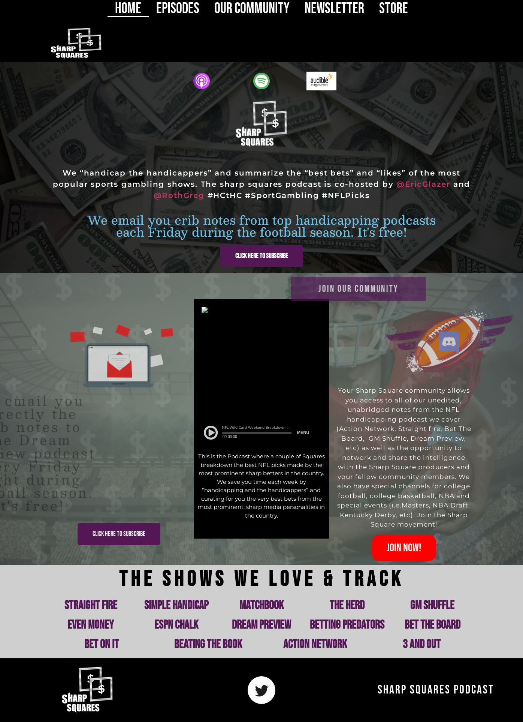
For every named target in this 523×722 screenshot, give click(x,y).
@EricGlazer (423, 184)
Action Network (315, 644)
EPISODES (177, 8)
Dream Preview (261, 625)
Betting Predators (347, 625)
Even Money (90, 625)
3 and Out (422, 644)
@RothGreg (179, 195)
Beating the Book (208, 644)
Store (393, 8)
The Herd (347, 605)
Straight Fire (90, 605)
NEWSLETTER (334, 8)
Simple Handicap (176, 605)
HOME (128, 8)
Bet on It (101, 644)
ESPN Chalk (176, 625)
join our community (309, 289)
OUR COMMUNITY (252, 8)
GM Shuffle (432, 605)
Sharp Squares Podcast (436, 690)
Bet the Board (432, 625)
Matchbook (261, 605)
